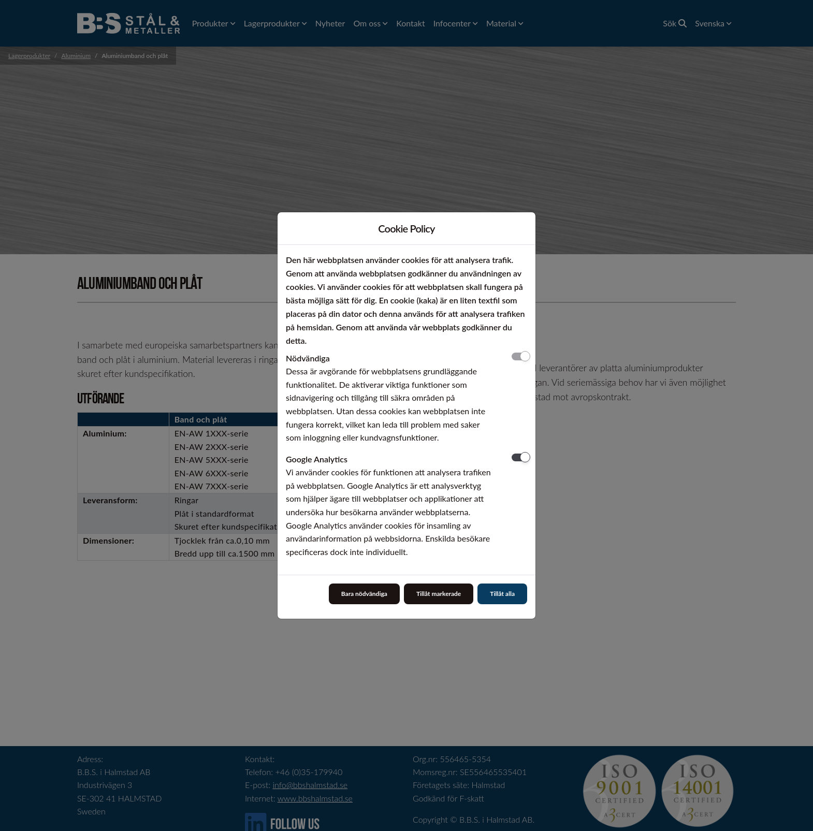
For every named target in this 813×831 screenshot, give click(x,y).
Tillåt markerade (438, 593)
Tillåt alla (502, 593)
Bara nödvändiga (364, 593)
